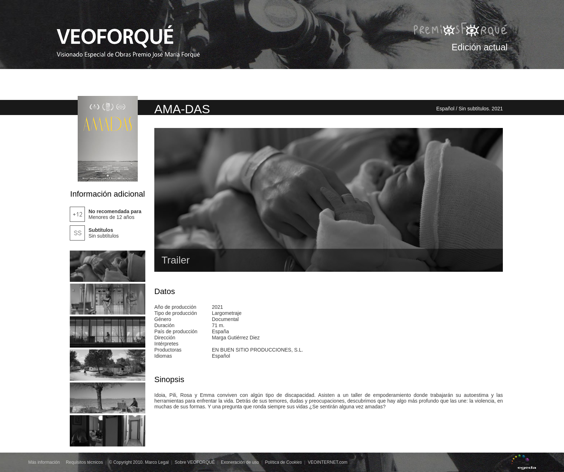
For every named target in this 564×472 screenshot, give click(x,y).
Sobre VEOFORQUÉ (194, 462)
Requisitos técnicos (84, 462)
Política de (283, 462)
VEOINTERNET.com (327, 462)
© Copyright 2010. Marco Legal (139, 462)
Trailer (176, 260)
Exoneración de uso (240, 462)
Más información (44, 462)
